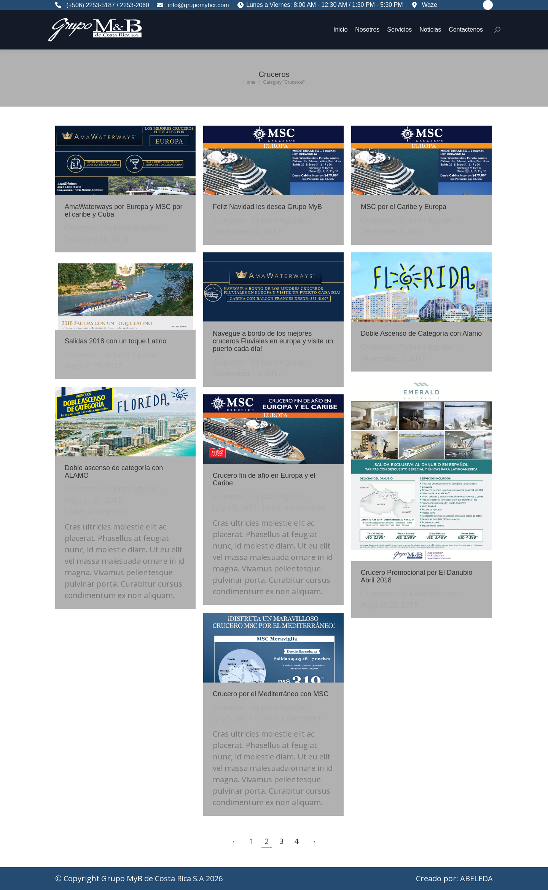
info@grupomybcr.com (196, 5)
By (132, 227)
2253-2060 (134, 5)
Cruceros (81, 227)
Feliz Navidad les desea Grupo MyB (267, 207)
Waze (427, 5)
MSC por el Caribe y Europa (403, 207)
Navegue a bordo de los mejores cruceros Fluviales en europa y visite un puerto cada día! (273, 341)
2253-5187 (100, 5)
